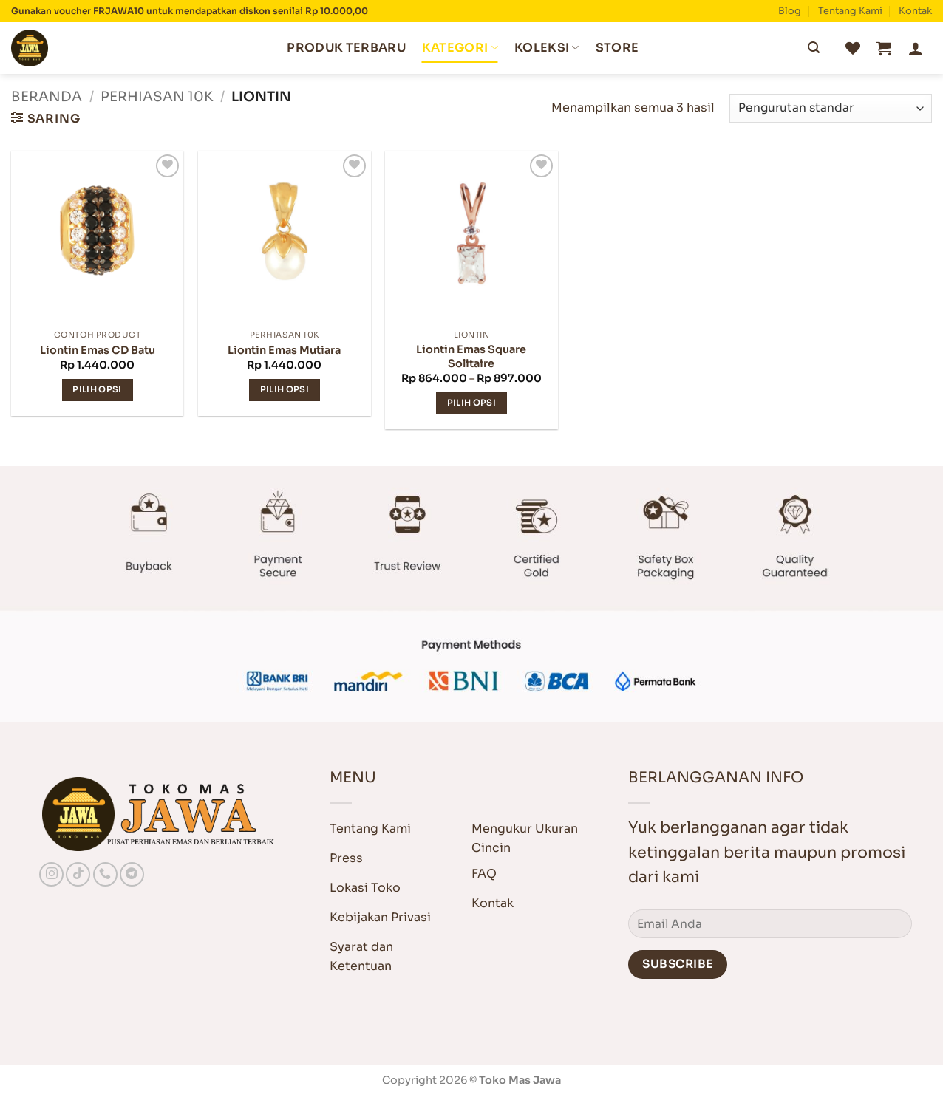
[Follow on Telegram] (132, 874)
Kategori (460, 47)
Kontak (915, 11)
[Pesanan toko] (830, 108)
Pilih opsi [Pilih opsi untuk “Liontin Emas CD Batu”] (96, 389)
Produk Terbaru (346, 47)
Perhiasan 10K (157, 96)
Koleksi (546, 47)
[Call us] (105, 874)
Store (617, 47)
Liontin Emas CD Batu (97, 350)
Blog (789, 11)
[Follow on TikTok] (78, 874)
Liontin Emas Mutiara (284, 350)
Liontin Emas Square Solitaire (471, 356)
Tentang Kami (850, 11)
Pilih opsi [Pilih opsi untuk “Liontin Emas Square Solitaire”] (471, 402)
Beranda (46, 96)
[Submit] (813, 48)
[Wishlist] (852, 48)
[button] (883, 48)
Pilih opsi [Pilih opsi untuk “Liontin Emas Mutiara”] (284, 389)
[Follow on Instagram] (51, 874)
